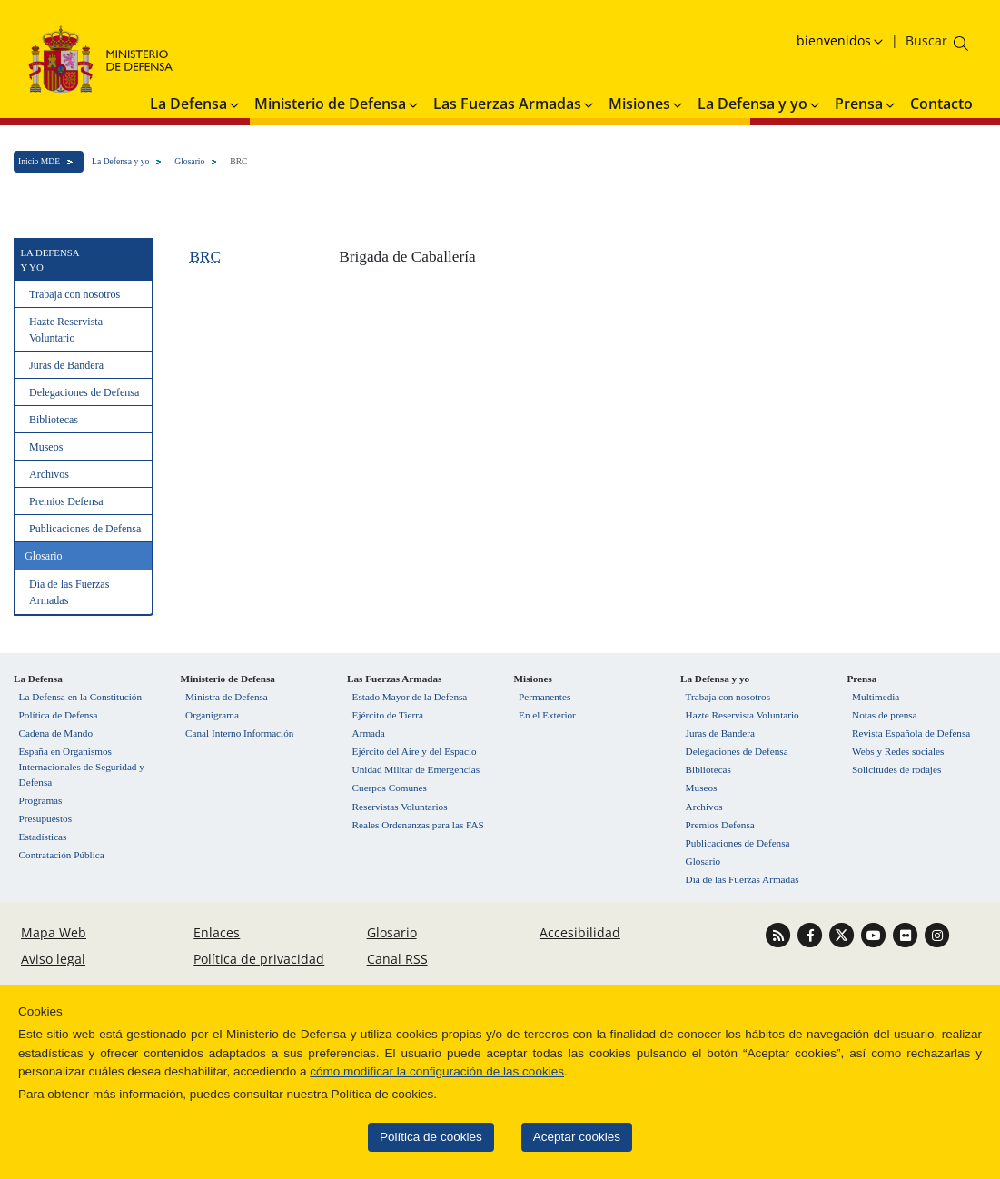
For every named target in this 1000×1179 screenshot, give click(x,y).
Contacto (941, 104)
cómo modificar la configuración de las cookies (427, 1071)
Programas (41, 800)
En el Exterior (547, 714)
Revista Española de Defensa (911, 733)
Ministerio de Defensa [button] (337, 104)
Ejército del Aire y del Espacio (414, 751)
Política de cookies (421, 1137)
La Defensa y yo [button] (760, 104)
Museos (46, 447)
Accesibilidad (580, 932)
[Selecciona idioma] (842, 40)
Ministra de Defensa (226, 696)
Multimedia (875, 696)
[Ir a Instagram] (938, 934)
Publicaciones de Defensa (85, 528)
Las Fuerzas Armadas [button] (514, 104)
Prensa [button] (866, 104)
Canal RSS (397, 958)
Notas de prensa (884, 714)
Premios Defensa (66, 501)
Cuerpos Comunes (389, 787)
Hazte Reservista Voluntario (66, 329)
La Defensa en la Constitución (80, 696)
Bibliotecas (53, 419)
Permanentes (544, 696)
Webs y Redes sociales (898, 751)
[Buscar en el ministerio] (926, 40)
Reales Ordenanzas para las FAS (418, 824)
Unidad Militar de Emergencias (416, 769)
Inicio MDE (39, 161)
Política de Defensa (58, 714)
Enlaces (216, 932)
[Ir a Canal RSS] (781, 934)
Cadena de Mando (56, 733)
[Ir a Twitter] (844, 934)
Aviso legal (53, 958)
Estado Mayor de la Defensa (410, 696)
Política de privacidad (258, 958)
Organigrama (212, 714)
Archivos (49, 474)
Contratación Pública (61, 854)
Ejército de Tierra (387, 714)
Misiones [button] (647, 104)
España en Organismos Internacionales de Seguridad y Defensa (81, 767)
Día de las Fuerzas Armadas (69, 592)
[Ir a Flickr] (908, 934)
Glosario (189, 161)
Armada (368, 733)
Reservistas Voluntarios (400, 806)
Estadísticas (43, 836)
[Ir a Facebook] (812, 934)
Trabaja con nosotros (74, 294)
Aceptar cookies (565, 1137)
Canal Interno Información (239, 733)
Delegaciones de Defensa (84, 392)
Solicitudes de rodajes (896, 769)
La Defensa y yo (120, 161)
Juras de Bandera (66, 365)
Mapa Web (53, 932)
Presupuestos (45, 818)
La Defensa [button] (196, 104)
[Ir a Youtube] (876, 934)
